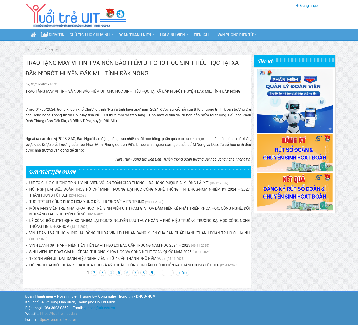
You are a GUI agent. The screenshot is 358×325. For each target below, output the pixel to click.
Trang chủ (32, 49)
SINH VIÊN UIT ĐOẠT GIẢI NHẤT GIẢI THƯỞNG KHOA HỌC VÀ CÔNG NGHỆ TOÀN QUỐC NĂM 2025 (110, 252)
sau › (168, 273)
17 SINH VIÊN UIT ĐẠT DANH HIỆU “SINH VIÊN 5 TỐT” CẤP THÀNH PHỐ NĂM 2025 (97, 258)
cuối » (182, 273)
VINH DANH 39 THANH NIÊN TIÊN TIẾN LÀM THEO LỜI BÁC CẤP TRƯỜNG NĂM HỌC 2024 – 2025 (109, 245)
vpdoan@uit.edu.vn (99, 308)
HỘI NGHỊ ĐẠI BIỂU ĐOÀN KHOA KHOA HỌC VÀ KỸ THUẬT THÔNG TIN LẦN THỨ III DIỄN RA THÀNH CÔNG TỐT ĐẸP (124, 265)
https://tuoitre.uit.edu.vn (60, 314)
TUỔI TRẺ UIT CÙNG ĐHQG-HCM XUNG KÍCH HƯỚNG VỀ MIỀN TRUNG (86, 202)
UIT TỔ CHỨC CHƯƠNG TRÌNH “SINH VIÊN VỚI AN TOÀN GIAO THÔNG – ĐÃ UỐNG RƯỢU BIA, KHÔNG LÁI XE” (119, 183)
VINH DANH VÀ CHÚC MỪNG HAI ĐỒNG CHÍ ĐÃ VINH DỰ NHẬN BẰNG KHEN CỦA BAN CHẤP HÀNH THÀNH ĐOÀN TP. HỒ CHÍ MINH (139, 233)
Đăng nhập (309, 5)
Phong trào (51, 49)
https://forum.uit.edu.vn (57, 319)
